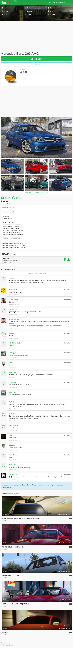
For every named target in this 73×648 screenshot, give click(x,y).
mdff (10, 435)
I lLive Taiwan (13, 455)
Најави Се (25, 485)
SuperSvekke (13, 299)
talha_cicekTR (13, 425)
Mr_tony (11, 402)
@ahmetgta (12, 312)
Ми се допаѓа (19, 198)
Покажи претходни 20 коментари (36, 273)
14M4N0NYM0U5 (14, 343)
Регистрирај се (37, 485)
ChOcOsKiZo (13, 290)
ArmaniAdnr (13, 474)
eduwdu (11, 278)
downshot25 (13, 309)
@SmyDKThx (13, 280)
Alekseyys (12, 353)
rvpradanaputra (14, 319)
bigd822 (11, 362)
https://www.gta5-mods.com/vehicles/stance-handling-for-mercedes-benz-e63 (35, 326)
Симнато (7, 198)
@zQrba (21, 280)
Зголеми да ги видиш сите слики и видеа (36, 192)
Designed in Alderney (7, 643)
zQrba (22, 70)
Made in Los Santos (7, 645)
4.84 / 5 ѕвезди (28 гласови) (8, 203)
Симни (36, 58)
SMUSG (11, 333)
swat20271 (12, 382)
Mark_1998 (12, 465)
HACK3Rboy (13, 445)
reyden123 (12, 372)
